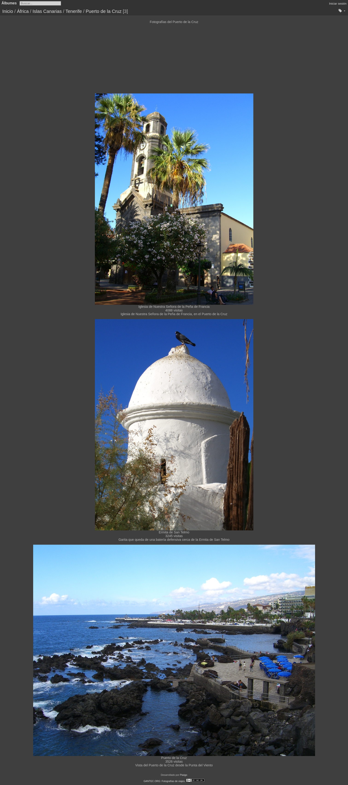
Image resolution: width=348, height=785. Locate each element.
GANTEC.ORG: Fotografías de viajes (164, 781)
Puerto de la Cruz (104, 11)
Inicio (7, 11)
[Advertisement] (174, 58)
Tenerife (73, 11)
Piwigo (183, 774)
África (23, 11)
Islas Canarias (47, 11)
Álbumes (9, 3)
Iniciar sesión (338, 3)
